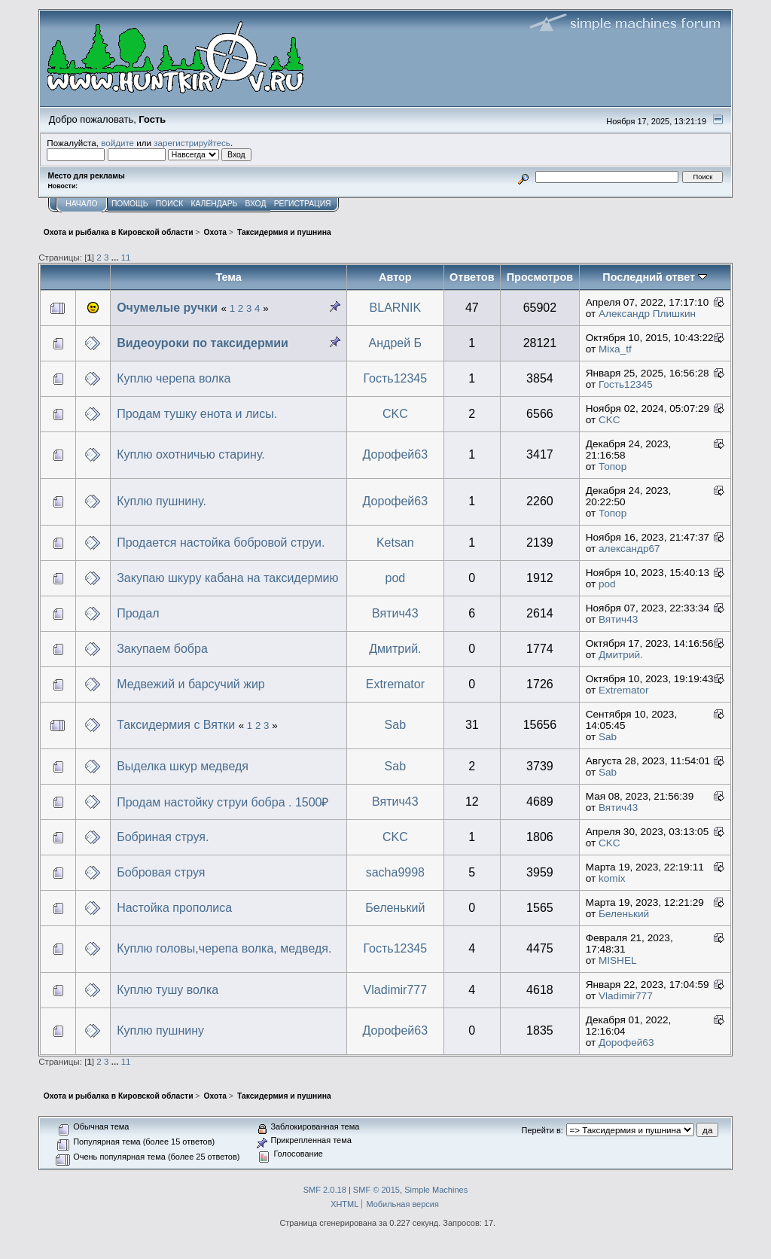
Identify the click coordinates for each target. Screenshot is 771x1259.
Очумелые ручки (167, 307)
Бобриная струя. (163, 837)
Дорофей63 (395, 454)
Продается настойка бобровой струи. (221, 542)
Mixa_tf (615, 349)
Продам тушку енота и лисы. (197, 413)
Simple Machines (436, 1189)
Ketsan (395, 542)
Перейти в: (542, 1130)
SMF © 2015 (376, 1189)
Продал (138, 613)
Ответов (471, 277)
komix (612, 878)
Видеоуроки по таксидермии (202, 343)
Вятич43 (395, 613)
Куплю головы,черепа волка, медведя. (224, 948)
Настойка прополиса (174, 907)
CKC (395, 413)
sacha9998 (395, 872)
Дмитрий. (395, 648)
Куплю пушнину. (161, 501)
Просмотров (540, 277)
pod (396, 578)
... (116, 257)
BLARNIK (395, 307)
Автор (395, 277)
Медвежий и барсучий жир (191, 684)
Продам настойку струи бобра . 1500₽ (222, 802)
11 (126, 257)
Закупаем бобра (162, 648)
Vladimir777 (395, 989)
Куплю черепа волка (173, 378)
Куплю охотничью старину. (191, 454)
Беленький (395, 907)
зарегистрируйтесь (192, 143)
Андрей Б (395, 343)
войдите (117, 143)
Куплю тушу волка (167, 989)
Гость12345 (396, 378)
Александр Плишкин (647, 313)
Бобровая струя (161, 872)
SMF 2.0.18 (324, 1189)
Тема (228, 277)
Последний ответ (654, 277)
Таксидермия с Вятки (176, 724)
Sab (395, 724)
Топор (612, 466)
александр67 (629, 548)
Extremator (395, 684)
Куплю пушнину (160, 1030)
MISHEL (618, 960)
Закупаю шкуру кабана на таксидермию (227, 578)
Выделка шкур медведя (182, 766)
